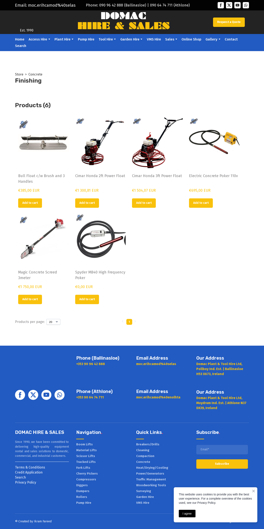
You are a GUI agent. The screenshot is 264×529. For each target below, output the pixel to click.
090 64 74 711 (161, 5)
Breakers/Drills (147, 444)
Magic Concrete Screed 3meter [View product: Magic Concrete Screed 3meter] (37, 275)
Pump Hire (86, 39)
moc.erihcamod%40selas (52, 5)
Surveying (143, 491)
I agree (187, 513)
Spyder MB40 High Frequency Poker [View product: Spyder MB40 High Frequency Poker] (100, 275)
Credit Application (29, 472)
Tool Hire (106, 39)
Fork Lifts (83, 468)
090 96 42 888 (111, 5)
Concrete (35, 74)
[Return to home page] (26, 19)
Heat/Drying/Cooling (152, 468)
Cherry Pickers (87, 473)
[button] (221, 5)
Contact (231, 39)
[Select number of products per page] (53, 322)
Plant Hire (63, 39)
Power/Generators (150, 473)
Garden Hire (130, 39)
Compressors (86, 479)
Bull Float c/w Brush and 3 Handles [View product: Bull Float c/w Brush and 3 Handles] (41, 179)
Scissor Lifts (85, 456)
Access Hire (38, 39)
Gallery (211, 39)
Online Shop (191, 39)
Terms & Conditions (30, 467)
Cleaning (142, 450)
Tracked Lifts (86, 462)
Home (19, 39)
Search (20, 46)
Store (19, 74)
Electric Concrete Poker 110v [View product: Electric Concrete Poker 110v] (213, 176)
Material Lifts (86, 450)
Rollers (81, 497)
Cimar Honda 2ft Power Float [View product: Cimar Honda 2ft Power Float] (100, 176)
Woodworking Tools (151, 485)
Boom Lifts (84, 444)
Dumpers (82, 491)
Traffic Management (151, 479)
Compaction (145, 456)
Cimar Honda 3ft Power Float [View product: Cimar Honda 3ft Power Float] (157, 176)
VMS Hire (154, 39)
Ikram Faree (42, 521)
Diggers (82, 485)
